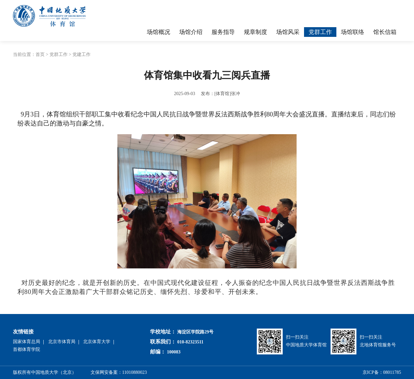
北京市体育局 (61, 341)
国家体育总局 (26, 341)
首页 (40, 54)
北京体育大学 (96, 341)
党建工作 (81, 54)
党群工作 (58, 54)
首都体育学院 (26, 349)
